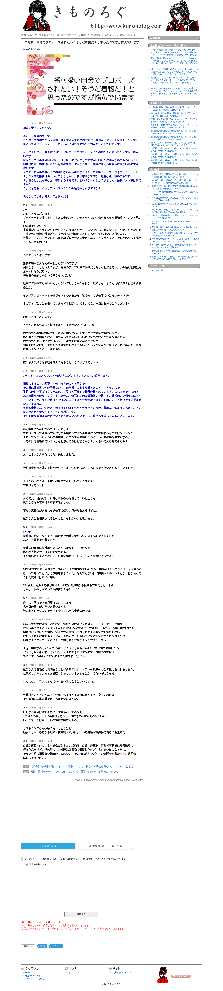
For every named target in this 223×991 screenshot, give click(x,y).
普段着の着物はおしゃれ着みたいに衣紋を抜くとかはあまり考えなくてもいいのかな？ (174, 132)
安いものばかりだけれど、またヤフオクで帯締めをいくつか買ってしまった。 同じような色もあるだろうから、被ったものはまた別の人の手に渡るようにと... (174, 92)
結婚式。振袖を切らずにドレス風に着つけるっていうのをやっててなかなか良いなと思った (175, 181)
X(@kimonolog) (32, 975)
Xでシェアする (48, 845)
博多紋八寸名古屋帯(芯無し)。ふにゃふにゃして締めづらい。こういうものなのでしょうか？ (175, 240)
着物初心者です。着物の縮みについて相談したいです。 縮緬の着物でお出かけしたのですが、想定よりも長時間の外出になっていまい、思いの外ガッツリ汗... (174, 81)
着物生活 (28, 946)
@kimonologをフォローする (105, 845)
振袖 (42, 946)
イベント (56, 946)
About (27, 972)
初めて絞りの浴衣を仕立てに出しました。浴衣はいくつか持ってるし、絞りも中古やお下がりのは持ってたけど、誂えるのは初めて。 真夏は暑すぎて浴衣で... (174, 62)
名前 (26, 864)
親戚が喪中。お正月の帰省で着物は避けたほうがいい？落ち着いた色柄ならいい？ (175, 187)
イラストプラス (76, 972)
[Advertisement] (82, 809)
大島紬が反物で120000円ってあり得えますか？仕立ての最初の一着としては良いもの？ (174, 108)
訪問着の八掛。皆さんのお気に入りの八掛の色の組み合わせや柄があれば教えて (174, 149)
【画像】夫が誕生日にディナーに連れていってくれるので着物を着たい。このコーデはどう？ (83, 766)
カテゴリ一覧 (157, 270)
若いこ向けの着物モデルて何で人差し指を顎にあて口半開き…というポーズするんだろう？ (174, 143)
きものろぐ (115, 984)
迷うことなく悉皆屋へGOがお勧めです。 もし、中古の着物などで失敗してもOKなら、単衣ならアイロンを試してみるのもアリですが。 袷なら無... (175, 71)
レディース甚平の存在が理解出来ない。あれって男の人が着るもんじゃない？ (175, 234)
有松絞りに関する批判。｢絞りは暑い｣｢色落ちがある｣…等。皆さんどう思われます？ (173, 114)
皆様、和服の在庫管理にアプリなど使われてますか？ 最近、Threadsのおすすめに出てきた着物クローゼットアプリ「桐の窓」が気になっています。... (174, 52)
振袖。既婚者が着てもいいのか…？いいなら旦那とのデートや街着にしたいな (74, 771)
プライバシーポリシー (36, 979)
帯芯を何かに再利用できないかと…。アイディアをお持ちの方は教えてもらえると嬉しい (174, 120)
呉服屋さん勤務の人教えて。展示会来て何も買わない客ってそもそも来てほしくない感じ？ (175, 257)
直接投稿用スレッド (122, 972)
